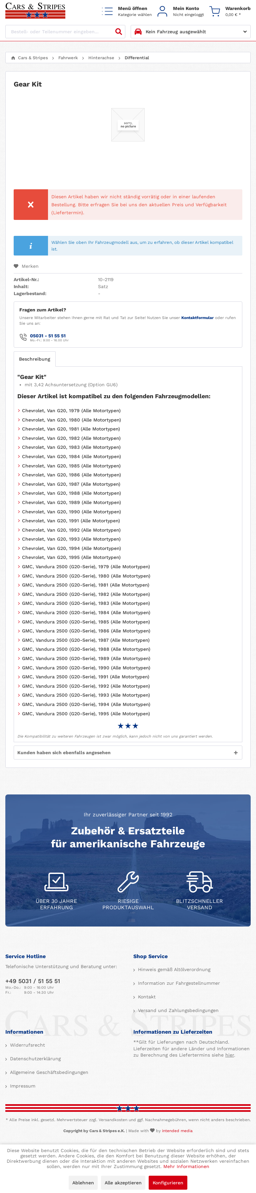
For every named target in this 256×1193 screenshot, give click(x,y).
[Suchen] (118, 31)
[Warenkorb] (230, 11)
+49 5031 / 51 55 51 (32, 980)
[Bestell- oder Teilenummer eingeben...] (65, 31)
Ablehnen (83, 1182)
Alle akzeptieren (123, 1182)
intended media (177, 1130)
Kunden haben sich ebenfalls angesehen (64, 752)
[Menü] (127, 11)
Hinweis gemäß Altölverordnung (173, 969)
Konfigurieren (168, 1182)
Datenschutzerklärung (34, 1058)
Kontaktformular (197, 317)
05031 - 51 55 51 (48, 335)
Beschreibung (34, 359)
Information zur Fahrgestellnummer (178, 983)
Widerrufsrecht (26, 1045)
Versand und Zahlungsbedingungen (177, 1010)
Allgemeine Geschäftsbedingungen (48, 1072)
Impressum (21, 1086)
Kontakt (146, 996)
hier (229, 1055)
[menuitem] (127, 11)
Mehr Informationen (186, 1166)
